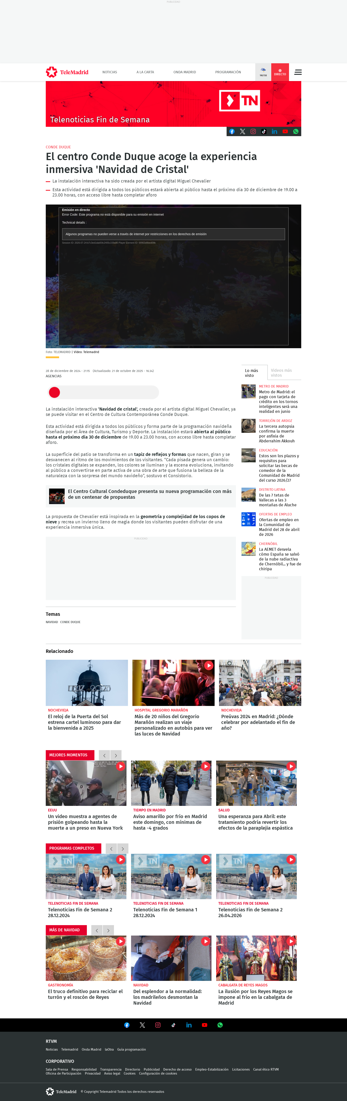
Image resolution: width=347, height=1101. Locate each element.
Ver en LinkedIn (189, 1025)
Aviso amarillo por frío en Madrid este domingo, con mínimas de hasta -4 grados (171, 783)
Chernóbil (268, 544)
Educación (268, 450)
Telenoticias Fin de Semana (73, 903)
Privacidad (93, 1073)
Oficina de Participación (63, 1073)
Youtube (285, 131)
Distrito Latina (272, 489)
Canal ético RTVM (266, 1069)
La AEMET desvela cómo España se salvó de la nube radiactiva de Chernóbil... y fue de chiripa (248, 549)
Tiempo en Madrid (149, 810)
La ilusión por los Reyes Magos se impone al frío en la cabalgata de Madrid (256, 958)
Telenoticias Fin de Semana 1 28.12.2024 (171, 876)
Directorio (132, 1069)
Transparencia (111, 1069)
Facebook (232, 131)
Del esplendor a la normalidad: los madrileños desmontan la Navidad (171, 958)
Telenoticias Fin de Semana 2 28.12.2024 (86, 876)
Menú (298, 72)
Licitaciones (241, 1069)
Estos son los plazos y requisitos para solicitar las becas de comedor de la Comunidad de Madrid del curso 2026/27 (248, 455)
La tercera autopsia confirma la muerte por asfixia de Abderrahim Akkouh (248, 426)
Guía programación (131, 1049)
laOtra (109, 1049)
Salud (224, 810)
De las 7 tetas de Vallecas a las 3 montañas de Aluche (248, 495)
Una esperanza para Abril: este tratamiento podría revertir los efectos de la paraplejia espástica (256, 783)
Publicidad (152, 1069)
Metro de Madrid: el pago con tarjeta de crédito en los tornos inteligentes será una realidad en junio (248, 391)
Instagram (253, 131)
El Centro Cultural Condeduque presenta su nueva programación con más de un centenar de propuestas (57, 496)
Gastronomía (60, 985)
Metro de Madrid (274, 386)
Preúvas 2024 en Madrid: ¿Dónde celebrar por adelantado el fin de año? (260, 683)
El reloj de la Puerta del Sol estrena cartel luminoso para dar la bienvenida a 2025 (87, 683)
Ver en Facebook (126, 1025)
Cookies (130, 1073)
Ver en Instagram (158, 1025)
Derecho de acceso (177, 1069)
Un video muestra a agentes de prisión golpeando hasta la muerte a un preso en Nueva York (86, 783)
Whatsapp (296, 131)
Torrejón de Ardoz (275, 421)
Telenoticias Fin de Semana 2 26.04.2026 (256, 876)
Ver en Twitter (142, 1025)
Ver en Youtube (204, 1025)
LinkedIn (274, 131)
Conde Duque (58, 147)
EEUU (52, 810)
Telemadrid (69, 1049)
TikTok (264, 131)
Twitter (242, 131)
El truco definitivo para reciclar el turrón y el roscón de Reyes (86, 958)
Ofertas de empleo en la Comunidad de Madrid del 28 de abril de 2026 (248, 519)
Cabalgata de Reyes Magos (243, 985)
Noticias (109, 72)
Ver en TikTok (173, 1025)
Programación (228, 72)
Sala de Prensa (57, 1069)
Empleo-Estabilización (212, 1069)
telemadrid (61, 1091)
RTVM (51, 1041)
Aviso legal (112, 1073)
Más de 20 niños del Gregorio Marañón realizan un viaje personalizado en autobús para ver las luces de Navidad (173, 683)
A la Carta (145, 72)
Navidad (52, 622)
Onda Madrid (185, 72)
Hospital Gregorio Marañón (161, 710)
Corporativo (60, 1061)
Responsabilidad (84, 1069)
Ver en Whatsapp (220, 1025)
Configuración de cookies (158, 1073)
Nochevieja (58, 710)
